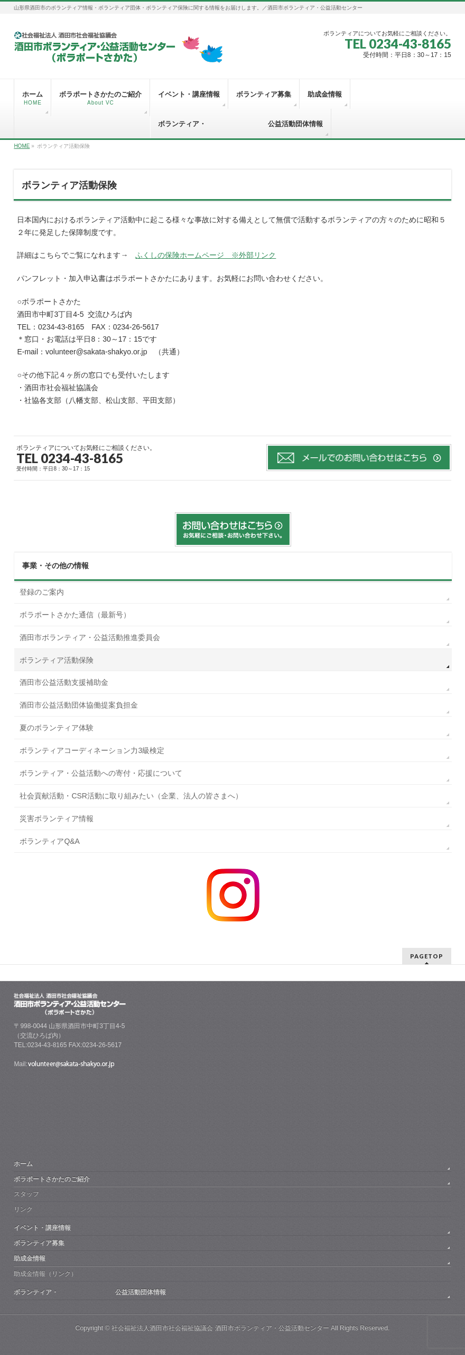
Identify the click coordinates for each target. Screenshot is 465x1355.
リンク (23, 1209)
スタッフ (26, 1194)
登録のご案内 (42, 592)
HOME (22, 146)
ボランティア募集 (39, 1243)
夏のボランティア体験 (57, 727)
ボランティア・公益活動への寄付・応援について (101, 773)
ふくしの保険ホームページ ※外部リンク (205, 255)
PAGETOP (426, 956)
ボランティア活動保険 (57, 660)
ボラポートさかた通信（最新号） (75, 614)
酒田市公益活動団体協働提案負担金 (79, 705)
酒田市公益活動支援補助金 (64, 682)
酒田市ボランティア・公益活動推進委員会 (90, 637)
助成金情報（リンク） (45, 1273)
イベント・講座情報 (42, 1227)
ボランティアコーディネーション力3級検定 (92, 750)
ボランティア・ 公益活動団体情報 (90, 1292)
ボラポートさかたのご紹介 (52, 1179)
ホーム (23, 1164)
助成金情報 (29, 1258)
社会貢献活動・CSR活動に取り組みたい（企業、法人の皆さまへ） (131, 796)
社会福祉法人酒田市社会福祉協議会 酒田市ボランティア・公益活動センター (220, 1328)
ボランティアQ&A (50, 841)
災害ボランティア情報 (57, 818)
